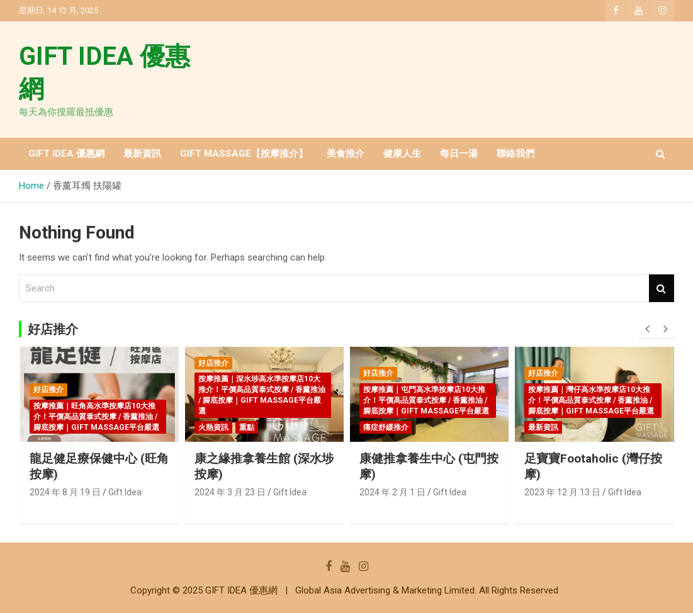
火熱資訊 (213, 427)
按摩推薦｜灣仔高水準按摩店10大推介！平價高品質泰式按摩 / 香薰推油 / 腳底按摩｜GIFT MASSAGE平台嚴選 (591, 400)
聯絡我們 (515, 153)
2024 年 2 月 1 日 (392, 492)
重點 (246, 427)
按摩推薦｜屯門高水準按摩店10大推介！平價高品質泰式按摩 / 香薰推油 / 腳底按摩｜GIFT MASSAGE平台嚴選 (426, 400)
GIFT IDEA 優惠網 (66, 153)
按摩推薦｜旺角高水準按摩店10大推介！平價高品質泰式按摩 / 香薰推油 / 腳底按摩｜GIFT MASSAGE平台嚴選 (96, 417)
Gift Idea (125, 492)
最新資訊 (142, 153)
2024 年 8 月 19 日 (65, 492)
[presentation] (647, 329)
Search (661, 288)
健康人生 (402, 153)
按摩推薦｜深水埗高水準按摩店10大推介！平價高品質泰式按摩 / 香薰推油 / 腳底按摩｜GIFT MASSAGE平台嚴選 (261, 394)
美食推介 (345, 153)
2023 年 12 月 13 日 (562, 492)
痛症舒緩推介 (385, 427)
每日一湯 (459, 153)
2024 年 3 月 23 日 (230, 492)
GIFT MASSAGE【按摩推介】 (244, 153)
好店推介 (48, 389)
